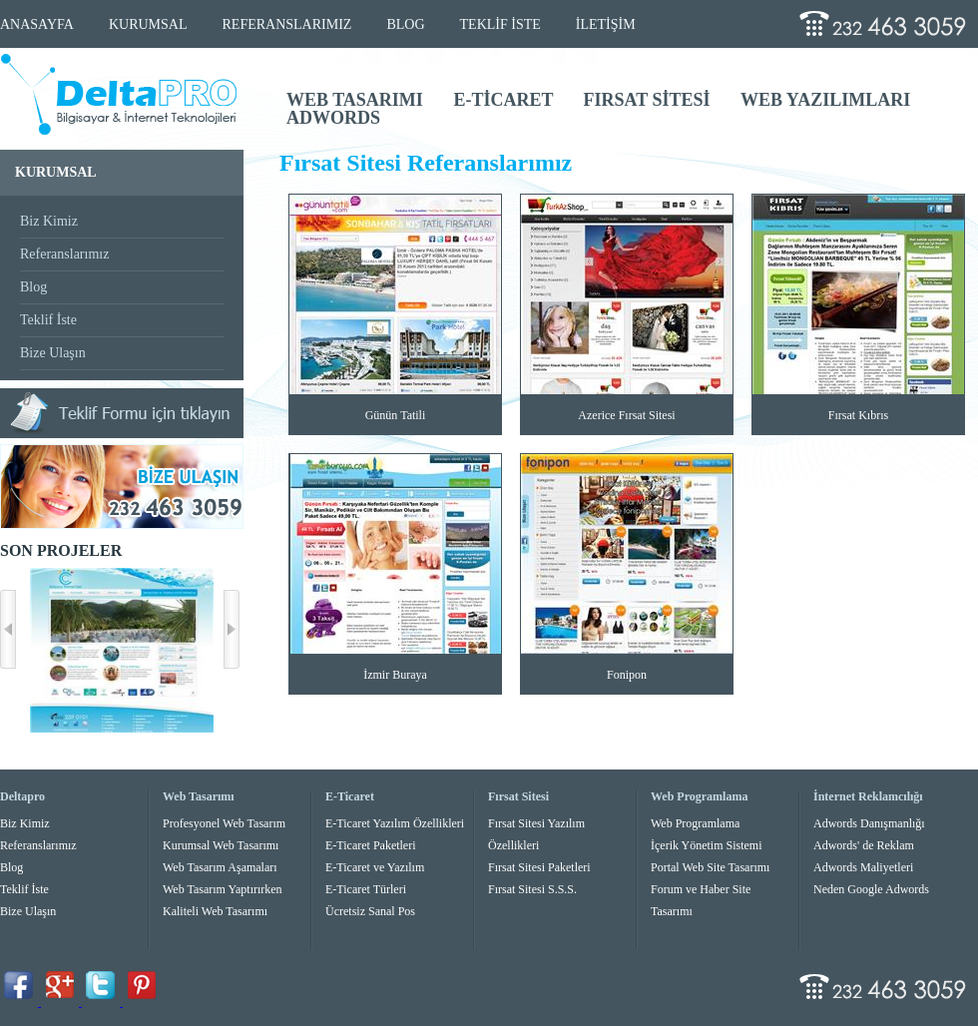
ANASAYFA (37, 24)
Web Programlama (695, 823)
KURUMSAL (148, 24)
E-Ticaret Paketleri (370, 845)
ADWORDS (333, 118)
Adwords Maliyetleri (863, 867)
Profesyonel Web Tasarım (224, 823)
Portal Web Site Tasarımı (710, 867)
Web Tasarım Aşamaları (220, 867)
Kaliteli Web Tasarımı (215, 911)
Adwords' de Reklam (863, 845)
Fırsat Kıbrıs (858, 415)
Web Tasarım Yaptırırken (222, 889)
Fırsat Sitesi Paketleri (539, 867)
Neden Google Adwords (871, 889)
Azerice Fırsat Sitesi (626, 415)
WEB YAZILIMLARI (825, 100)
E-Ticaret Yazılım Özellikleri (394, 823)
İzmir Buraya (395, 675)
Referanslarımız (64, 254)
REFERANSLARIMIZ (287, 24)
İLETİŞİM (606, 24)
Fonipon (627, 675)
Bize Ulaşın (53, 352)
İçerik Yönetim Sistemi (706, 845)
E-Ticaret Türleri (365, 889)
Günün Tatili (395, 415)
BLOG (405, 24)
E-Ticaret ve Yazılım (374, 867)
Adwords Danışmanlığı (869, 823)
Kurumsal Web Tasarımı (220, 845)
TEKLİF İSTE (500, 24)
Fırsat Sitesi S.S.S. (532, 889)
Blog (33, 286)
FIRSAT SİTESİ (649, 100)
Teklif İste (48, 319)
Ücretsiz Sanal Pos (370, 911)
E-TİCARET (505, 100)
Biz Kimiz (49, 221)
